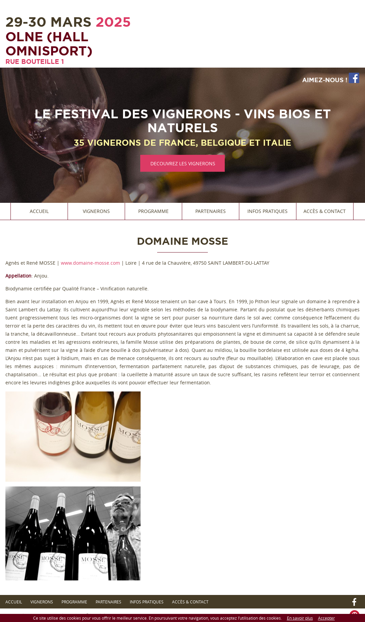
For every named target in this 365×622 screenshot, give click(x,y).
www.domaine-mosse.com (90, 263)
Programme (153, 211)
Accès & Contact (324, 211)
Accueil (39, 211)
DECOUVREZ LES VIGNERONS (182, 163)
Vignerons (96, 211)
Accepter (326, 618)
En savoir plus (300, 618)
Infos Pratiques (267, 211)
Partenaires (210, 211)
